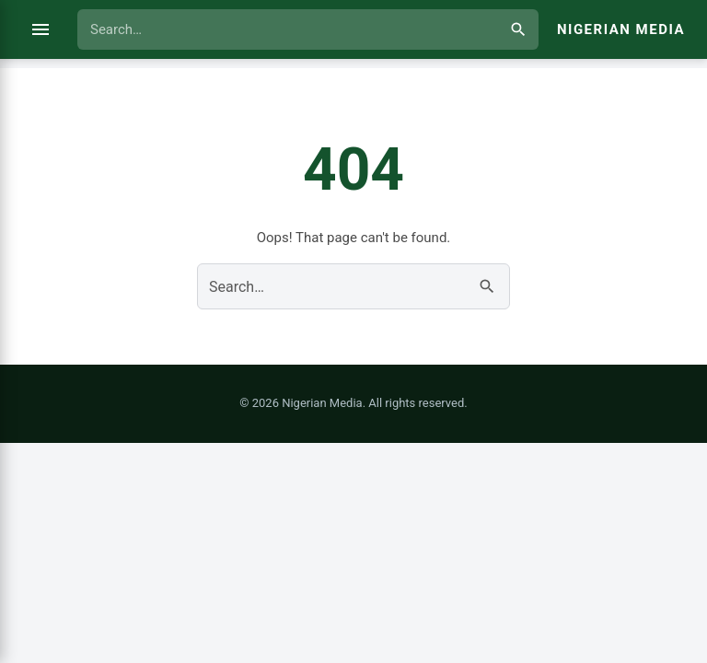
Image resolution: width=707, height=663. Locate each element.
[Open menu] (40, 29)
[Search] (518, 29)
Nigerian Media (621, 29)
